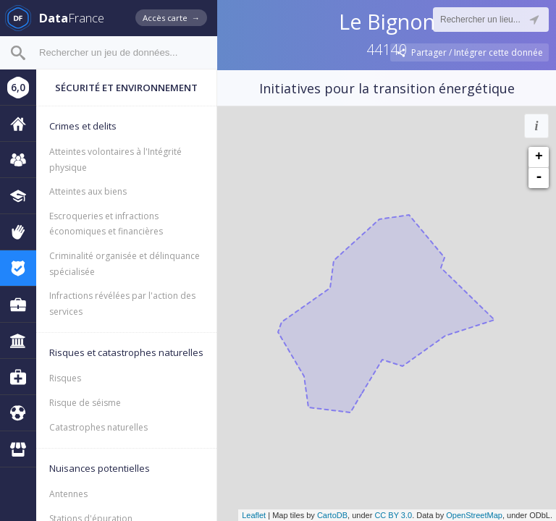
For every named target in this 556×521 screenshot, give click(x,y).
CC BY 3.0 (393, 515)
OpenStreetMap (474, 515)
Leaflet (254, 515)
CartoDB (332, 515)
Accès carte (171, 17)
